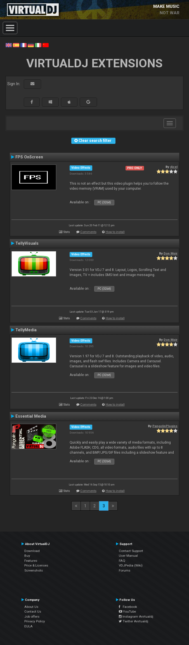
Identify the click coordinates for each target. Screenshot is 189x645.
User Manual (128, 556)
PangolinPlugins (165, 426)
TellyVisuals (27, 243)
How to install (115, 232)
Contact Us (32, 611)
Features (30, 561)
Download (32, 551)
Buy (27, 556)
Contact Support (131, 551)
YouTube (127, 611)
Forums (124, 570)
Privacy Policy (34, 621)
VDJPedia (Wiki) (131, 565)
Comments (88, 232)
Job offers (31, 616)
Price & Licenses (36, 565)
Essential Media (30, 416)
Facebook (128, 607)
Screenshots (33, 570)
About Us (31, 607)
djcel (174, 167)
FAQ (122, 561)
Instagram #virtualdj (136, 616)
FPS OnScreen (29, 157)
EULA (28, 626)
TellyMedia (26, 330)
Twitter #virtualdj (133, 621)
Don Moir (171, 253)
